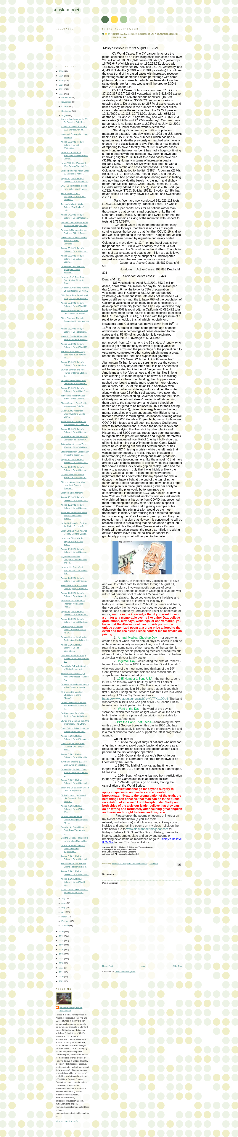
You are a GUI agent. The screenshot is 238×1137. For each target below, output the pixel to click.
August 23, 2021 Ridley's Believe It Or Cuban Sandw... (72, 259)
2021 (61, 94)
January (65, 925)
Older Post (177, 966)
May (63, 907)
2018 (61, 941)
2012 (61, 968)
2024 (61, 80)
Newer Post (107, 966)
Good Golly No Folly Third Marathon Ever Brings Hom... (73, 746)
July (63, 898)
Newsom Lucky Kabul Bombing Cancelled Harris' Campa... (74, 155)
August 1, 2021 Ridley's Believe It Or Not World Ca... (73, 882)
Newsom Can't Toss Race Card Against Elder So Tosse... (72, 280)
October (65, 106)
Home (142, 966)
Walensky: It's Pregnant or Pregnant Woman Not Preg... (73, 603)
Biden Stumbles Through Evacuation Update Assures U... (75, 321)
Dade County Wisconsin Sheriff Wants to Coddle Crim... (73, 414)
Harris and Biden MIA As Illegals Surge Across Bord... (72, 541)
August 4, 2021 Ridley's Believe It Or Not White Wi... (73, 809)
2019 (61, 936)
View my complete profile (67, 1121)
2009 (61, 981)
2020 (61, 931)
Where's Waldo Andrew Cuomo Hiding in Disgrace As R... (74, 819)
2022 (61, 89)
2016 (61, 949)
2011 (61, 972)
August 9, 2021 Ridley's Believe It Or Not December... (72, 648)
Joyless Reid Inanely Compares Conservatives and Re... (74, 560)
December (66, 97)
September (66, 111)
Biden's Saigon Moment (72, 493)
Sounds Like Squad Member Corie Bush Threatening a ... (74, 830)
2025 (61, 76)
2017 (61, 945)
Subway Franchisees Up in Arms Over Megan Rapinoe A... (75, 676)
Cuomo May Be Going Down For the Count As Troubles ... (74, 772)
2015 (61, 954)
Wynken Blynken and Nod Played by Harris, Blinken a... (74, 373)
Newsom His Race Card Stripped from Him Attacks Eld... (74, 570)
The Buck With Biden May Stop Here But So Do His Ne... (73, 354)
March (64, 917)
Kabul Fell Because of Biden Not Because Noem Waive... (74, 515)
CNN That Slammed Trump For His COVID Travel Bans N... (75, 658)
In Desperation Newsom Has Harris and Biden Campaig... (74, 240)
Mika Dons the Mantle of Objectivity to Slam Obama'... (72, 695)
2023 (61, 85)
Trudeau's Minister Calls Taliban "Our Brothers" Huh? (72, 207)
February (65, 921)
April (63, 912)
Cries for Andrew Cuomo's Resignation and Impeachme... (73, 848)
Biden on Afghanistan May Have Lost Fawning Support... (73, 485)
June (63, 903)
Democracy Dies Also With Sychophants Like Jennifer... (73, 269)
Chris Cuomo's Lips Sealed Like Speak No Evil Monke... (73, 798)
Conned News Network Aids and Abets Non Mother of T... (73, 705)
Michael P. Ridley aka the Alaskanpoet (71, 1009)
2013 (61, 963)
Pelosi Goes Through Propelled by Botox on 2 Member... (73, 196)
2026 (61, 71)
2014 (61, 959)
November (66, 102)
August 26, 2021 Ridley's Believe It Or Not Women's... (72, 145)
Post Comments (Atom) (125, 972)
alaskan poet (66, 9)
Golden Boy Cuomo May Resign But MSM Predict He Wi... (73, 629)
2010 (61, 977)
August (64, 115)
